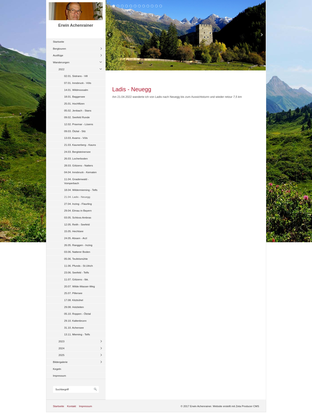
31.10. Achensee (74, 327)
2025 (61, 355)
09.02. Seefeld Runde (77, 117)
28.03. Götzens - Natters (78, 165)
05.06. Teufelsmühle (76, 258)
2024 (61, 348)
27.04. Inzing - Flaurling (78, 203)
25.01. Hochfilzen (74, 103)
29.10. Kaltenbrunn (75, 320)
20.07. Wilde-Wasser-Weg (79, 286)
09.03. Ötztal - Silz (75, 131)
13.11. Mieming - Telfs (77, 334)
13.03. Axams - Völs (76, 137)
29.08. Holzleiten (74, 307)
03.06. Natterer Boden (77, 251)
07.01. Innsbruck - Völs (77, 82)
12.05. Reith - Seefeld (77, 224)
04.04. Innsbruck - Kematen (80, 172)
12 (160, 5)
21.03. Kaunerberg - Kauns (80, 144)
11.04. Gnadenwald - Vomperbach (76, 181)
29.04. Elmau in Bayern (78, 210)
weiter (261, 35)
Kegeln (57, 368)
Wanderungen (61, 62)
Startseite (58, 41)
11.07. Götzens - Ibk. (76, 279)
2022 (61, 69)
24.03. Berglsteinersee (77, 151)
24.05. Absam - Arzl (75, 238)
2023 (61, 341)
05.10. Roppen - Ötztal (77, 313)
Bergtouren (59, 48)
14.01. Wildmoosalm (76, 89)
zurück (110, 35)
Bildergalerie (60, 361)
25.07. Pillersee (73, 293)
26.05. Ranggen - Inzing (78, 245)
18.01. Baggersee (74, 96)
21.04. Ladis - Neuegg (77, 196)
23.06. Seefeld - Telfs (76, 272)
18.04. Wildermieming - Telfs (80, 189)
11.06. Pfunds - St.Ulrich (78, 265)
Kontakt (71, 406)
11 (156, 5)
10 (152, 5)
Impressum (59, 375)
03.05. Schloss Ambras (77, 217)
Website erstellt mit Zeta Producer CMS (236, 406)
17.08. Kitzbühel (73, 300)
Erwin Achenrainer (75, 25)
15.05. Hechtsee (74, 231)
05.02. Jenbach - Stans (77, 110)
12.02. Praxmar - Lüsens (78, 124)
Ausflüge (58, 55)
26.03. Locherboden (76, 158)
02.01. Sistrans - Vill (76, 75)
